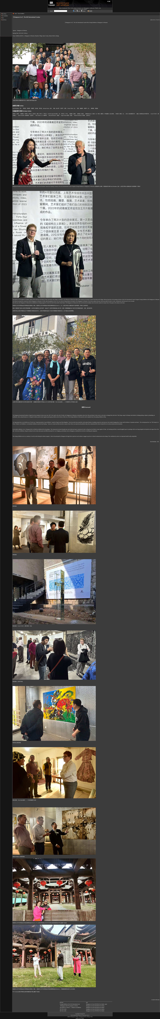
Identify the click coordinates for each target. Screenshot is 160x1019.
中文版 (108, 1)
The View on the (63, 1009)
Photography (86, 8)
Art (82, 8)
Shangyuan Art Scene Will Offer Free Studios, (95, 1005)
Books (85, 9)
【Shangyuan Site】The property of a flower (69, 1005)
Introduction (64, 8)
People (96, 8)
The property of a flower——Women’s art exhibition (70, 1007)
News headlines (4, 15)
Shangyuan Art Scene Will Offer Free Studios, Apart (96, 1004)
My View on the (63, 1010)
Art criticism (75, 9)
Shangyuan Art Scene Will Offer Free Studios (95, 1007)
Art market (81, 9)
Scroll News (3, 19)
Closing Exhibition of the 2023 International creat (70, 1004)
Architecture (91, 8)
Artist (100, 8)
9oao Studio (81, 1018)
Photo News (3, 13)
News (69, 8)
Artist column (73, 8)
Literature (79, 8)
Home (60, 8)
